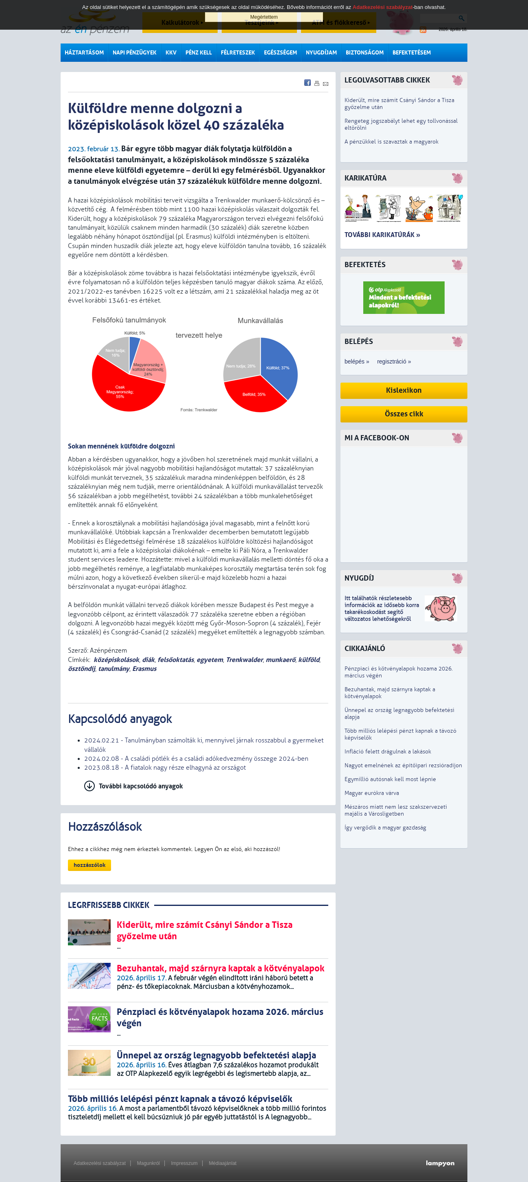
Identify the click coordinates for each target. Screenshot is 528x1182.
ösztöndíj (81, 669)
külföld (308, 660)
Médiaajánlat (222, 1163)
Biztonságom (365, 52)
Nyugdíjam (321, 52)
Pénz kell (198, 52)
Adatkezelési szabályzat (100, 1163)
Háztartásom (84, 52)
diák (148, 660)
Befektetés (365, 265)
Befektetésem (412, 52)
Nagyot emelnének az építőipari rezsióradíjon (403, 765)
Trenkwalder (244, 660)
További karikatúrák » (382, 235)
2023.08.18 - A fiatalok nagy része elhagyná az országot (165, 767)
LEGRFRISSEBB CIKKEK (108, 905)
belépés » (357, 361)
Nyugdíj (359, 578)
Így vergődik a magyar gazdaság (385, 827)
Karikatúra (365, 178)
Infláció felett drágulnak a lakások (388, 751)
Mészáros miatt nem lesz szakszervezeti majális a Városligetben (396, 810)
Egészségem (280, 52)
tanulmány (113, 669)
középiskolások (116, 660)
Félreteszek (238, 52)
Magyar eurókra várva (372, 793)
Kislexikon (404, 390)
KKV (171, 52)
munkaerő (280, 660)
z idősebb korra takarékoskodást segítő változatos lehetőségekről (382, 612)
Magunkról (148, 1163)
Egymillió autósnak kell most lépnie (390, 779)
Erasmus (144, 669)
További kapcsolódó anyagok (141, 786)
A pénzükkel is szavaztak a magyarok (392, 141)
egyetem (209, 660)
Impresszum (184, 1163)
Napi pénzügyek (135, 52)
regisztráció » (394, 361)
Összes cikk (404, 414)
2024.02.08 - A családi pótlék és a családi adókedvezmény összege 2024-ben (196, 758)
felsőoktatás (175, 660)
